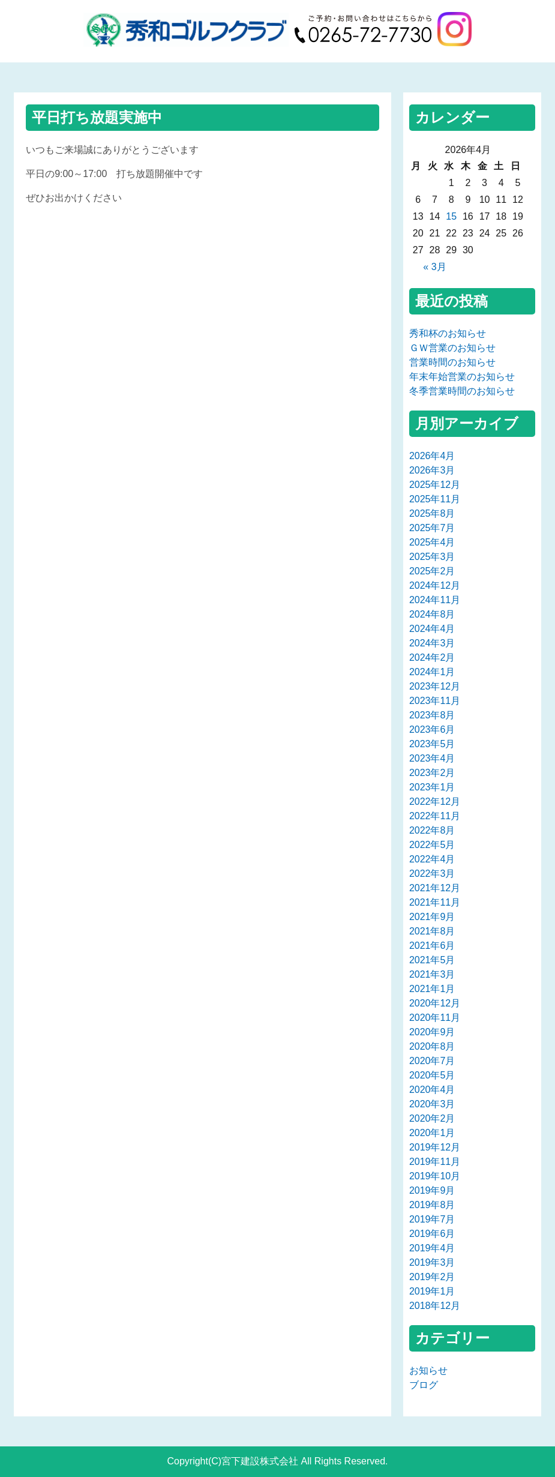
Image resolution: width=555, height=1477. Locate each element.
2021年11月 (434, 902)
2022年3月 (432, 873)
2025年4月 (432, 542)
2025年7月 (432, 528)
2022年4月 (432, 859)
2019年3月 (432, 1262)
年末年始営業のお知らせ (462, 377)
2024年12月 (434, 585)
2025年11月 (434, 499)
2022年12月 (434, 801)
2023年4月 (432, 758)
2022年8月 (432, 830)
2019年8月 (432, 1205)
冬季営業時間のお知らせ (462, 391)
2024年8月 (432, 614)
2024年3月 (432, 643)
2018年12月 (434, 1306)
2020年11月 (434, 1017)
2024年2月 (432, 657)
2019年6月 (432, 1234)
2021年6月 (432, 945)
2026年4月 (432, 456)
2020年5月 (432, 1075)
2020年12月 (434, 1003)
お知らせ (428, 1370)
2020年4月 (432, 1089)
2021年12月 (434, 888)
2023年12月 (434, 686)
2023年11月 (434, 701)
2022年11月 (434, 816)
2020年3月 (432, 1104)
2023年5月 (432, 744)
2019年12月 (434, 1147)
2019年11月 (434, 1162)
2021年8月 (432, 931)
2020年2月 (432, 1118)
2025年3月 (432, 557)
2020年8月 (432, 1046)
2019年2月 (432, 1277)
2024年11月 (434, 600)
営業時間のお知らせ (452, 362)
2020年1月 (432, 1133)
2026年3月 (432, 470)
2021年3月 (432, 974)
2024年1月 (432, 672)
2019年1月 (432, 1291)
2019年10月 (434, 1176)
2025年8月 (432, 513)
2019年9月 (432, 1190)
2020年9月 (432, 1032)
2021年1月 (432, 989)
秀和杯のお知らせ (447, 333)
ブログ (423, 1385)
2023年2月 (432, 773)
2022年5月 (432, 845)
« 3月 (434, 267)
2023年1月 (432, 787)
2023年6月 (432, 729)
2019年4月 (432, 1248)
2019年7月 (432, 1219)
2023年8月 (432, 715)
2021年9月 (432, 917)
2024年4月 (432, 629)
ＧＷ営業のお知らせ (452, 348)
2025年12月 (434, 485)
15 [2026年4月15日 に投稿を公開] (451, 216)
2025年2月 (432, 571)
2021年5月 (432, 960)
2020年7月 (432, 1061)
